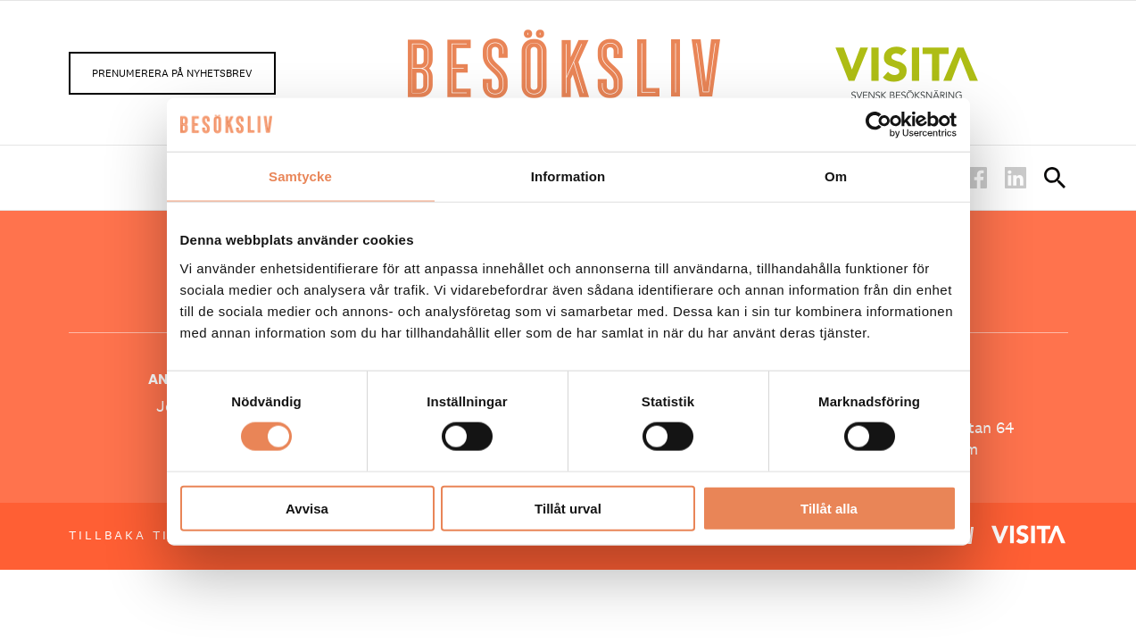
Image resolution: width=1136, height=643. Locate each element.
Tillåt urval (568, 507)
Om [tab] (836, 176)
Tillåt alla (829, 507)
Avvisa (307, 507)
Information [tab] (568, 176)
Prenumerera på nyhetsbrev (172, 73)
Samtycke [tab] (300, 176)
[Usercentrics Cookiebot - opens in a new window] (878, 125)
